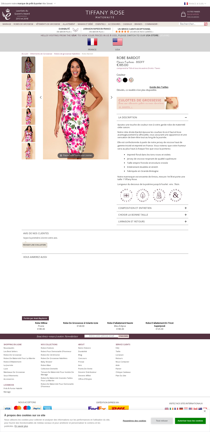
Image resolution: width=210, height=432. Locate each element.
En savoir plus (21, 426)
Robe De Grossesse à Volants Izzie (80, 322)
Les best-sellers (10, 351)
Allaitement (69, 24)
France (92, 49)
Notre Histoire (84, 348)
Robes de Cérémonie (50, 355)
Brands (138, 24)
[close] (204, 411)
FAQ (117, 348)
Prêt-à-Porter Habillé (13, 388)
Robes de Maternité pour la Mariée (19, 358)
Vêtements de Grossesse (48, 24)
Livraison (120, 355)
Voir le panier (193, 16)
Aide (118, 365)
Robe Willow (41, 322)
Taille (118, 351)
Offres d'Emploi (85, 379)
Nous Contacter (122, 361)
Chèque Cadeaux (123, 372)
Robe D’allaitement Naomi (120, 322)
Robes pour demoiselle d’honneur (56, 351)
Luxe (6, 368)
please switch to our (138, 35)
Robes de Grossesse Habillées (54, 358)
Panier (118, 368)
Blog (80, 355)
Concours (82, 358)
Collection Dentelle (49, 368)
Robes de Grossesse (23, 24)
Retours (119, 358)
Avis (80, 365)
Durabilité (82, 351)
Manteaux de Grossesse (14, 372)
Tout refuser (162, 421)
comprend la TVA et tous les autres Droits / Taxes (138, 68)
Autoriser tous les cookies (190, 421)
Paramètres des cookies (134, 421)
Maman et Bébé (85, 24)
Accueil (25, 53)
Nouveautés (9, 348)
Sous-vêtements (11, 375)
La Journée (8, 365)
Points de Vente (85, 368)
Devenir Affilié (84, 375)
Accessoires (114, 24)
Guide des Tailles (158, 87)
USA (117, 49)
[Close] (164, 35)
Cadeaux (127, 24)
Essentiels (100, 24)
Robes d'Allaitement (12, 361)
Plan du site (121, 375)
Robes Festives (47, 348)
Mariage (7, 24)
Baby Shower (46, 361)
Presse (81, 361)
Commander (151, 24)
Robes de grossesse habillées (67, 53)
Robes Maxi (46, 365)
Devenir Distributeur (87, 372)
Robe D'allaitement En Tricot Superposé (159, 324)
